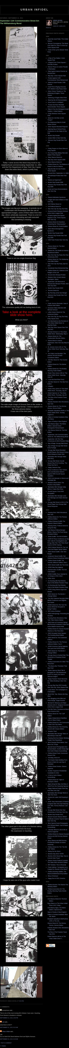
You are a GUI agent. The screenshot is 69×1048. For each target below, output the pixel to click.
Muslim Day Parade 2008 (55, 182)
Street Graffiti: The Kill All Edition (57, 536)
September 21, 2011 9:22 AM (9, 1027)
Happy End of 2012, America (56, 878)
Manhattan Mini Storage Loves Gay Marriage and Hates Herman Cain (57, 498)
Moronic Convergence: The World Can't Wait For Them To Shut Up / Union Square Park (58, 45)
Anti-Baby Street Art (54, 757)
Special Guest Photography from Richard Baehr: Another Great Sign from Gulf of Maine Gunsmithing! (58, 749)
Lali (3, 1022)
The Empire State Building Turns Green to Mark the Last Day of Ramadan (57, 762)
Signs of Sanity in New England (57, 421)
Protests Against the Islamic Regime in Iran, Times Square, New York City (57, 217)
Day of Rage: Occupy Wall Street (58, 443)
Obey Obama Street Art (55, 157)
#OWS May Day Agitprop (55, 567)
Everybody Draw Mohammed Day (58, 268)
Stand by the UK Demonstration (57, 100)
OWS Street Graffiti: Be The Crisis (58, 565)
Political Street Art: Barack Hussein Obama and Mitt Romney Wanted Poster (58, 836)
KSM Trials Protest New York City (58, 240)
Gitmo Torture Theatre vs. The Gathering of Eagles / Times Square (57, 93)
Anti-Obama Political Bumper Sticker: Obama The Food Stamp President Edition (57, 532)
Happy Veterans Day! (54, 467)
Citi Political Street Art (54, 206)
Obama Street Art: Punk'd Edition (58, 226)
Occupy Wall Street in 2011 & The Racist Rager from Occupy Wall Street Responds (58, 504)
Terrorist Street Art (53, 290)
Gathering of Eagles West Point (57, 97)
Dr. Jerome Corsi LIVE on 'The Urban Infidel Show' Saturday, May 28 (58, 349)
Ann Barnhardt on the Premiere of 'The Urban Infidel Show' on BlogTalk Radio (58, 323)
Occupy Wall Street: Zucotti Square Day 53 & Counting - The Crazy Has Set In (57, 463)
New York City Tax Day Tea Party (58, 209)
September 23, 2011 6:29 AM (9, 1039)
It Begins (50, 386)
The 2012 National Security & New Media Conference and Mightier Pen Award (58, 600)
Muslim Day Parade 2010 (55, 288)
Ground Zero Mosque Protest (56, 275)
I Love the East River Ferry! (56, 379)
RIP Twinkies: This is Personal (57, 865)
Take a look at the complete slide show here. (21, 313)
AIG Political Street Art (54, 204)
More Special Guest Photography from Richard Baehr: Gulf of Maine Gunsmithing (58, 825)
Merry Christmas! (53, 876)
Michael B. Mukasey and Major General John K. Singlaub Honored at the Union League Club (58, 705)
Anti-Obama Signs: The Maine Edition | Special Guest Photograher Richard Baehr (57, 426)
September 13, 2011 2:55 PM (9, 1017)
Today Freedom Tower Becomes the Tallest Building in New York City (57, 681)
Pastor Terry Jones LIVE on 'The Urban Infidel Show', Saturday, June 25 (57, 375)
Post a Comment (6, 1043)
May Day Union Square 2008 (56, 159)
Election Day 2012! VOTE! (56, 853)
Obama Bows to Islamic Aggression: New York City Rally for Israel (58, 342)
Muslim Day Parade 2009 (55, 233)
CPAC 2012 (51, 578)
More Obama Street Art (55, 162)
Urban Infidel (34, 9)
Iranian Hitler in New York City (57, 138)
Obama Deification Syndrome (57, 197)
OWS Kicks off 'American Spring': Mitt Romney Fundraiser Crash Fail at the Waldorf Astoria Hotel (58, 624)
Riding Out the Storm (54, 851)
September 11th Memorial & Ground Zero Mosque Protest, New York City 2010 (58, 283)
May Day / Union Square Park (57, 75)
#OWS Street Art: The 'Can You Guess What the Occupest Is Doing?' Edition (57, 607)
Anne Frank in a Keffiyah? (55, 102)
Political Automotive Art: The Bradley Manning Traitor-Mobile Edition (57, 891)
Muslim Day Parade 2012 (55, 814)
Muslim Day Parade (54, 135)
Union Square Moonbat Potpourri (58, 126)
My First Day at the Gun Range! (57, 293)
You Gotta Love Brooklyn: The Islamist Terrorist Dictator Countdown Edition (57, 355)
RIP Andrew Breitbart (54, 611)
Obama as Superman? (54, 180)
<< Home (3, 1046)
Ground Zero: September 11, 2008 (58, 173)
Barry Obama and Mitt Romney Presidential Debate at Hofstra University (57, 842)
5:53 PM (21, 1001)
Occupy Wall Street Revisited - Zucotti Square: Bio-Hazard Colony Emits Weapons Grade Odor (58, 452)
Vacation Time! (52, 731)
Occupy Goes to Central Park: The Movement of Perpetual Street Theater (58, 657)
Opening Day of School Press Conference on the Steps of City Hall (57, 131)
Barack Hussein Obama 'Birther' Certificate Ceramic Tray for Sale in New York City (58, 819)
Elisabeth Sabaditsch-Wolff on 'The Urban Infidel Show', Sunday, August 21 (58, 412)
